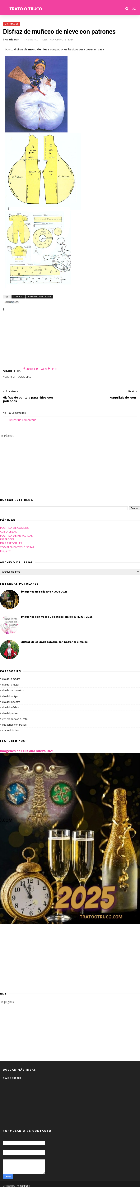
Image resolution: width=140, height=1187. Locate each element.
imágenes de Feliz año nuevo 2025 (44, 588)
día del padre (10, 710)
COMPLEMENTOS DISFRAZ (17, 544)
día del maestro (11, 698)
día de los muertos (13, 687)
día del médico (10, 704)
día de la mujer (10, 681)
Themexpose (23, 1182)
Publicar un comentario (22, 416)
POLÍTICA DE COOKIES (14, 524)
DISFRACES (11, 23)
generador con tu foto (15, 715)
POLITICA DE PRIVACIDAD (16, 532)
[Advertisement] (70, 340)
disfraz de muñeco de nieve (39, 296)
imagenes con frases (14, 721)
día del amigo (10, 693)
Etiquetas (6, 548)
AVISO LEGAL (8, 528)
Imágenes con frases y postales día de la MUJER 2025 (57, 613)
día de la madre (11, 675)
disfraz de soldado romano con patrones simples (54, 638)
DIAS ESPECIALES (11, 540)
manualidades (10, 727)
